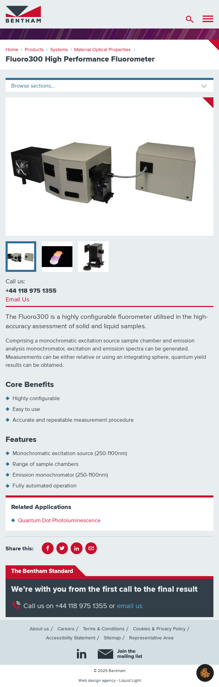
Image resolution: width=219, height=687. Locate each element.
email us (129, 606)
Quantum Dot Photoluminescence (59, 520)
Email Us (17, 300)
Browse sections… (33, 86)
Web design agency (97, 680)
